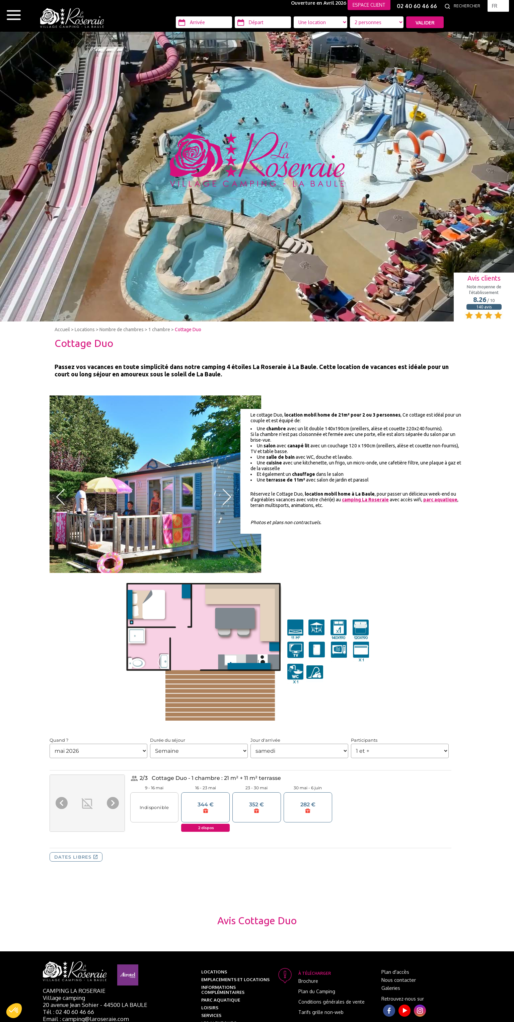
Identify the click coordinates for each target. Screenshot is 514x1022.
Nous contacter (398, 980)
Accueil (62, 329)
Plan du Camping (316, 991)
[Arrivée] (204, 22)
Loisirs (209, 1007)
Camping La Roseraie (74, 990)
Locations (85, 329)
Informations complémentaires (222, 989)
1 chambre (159, 329)
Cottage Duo (188, 329)
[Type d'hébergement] (376, 22)
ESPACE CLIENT (369, 5)
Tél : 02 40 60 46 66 (68, 1011)
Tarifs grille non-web (321, 1012)
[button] (14, 1011)
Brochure (308, 981)
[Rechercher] (469, 6)
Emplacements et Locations (235, 979)
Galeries (390, 988)
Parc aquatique (220, 1000)
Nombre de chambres (121, 329)
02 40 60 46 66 (417, 6)
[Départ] (263, 22)
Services (211, 1015)
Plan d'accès (395, 972)
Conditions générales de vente (331, 1002)
